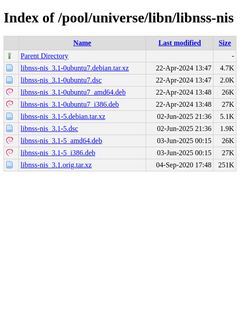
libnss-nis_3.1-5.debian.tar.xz (63, 116)
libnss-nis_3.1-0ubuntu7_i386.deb (70, 104)
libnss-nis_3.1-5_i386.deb (58, 153)
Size (224, 43)
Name (82, 43)
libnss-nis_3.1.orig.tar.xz (56, 165)
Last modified (179, 43)
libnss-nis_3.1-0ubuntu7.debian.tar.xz (75, 68)
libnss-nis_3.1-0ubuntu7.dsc (61, 80)
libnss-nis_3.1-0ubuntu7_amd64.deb (73, 92)
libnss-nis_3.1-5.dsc (49, 128)
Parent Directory (44, 56)
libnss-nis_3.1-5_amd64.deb (61, 140)
